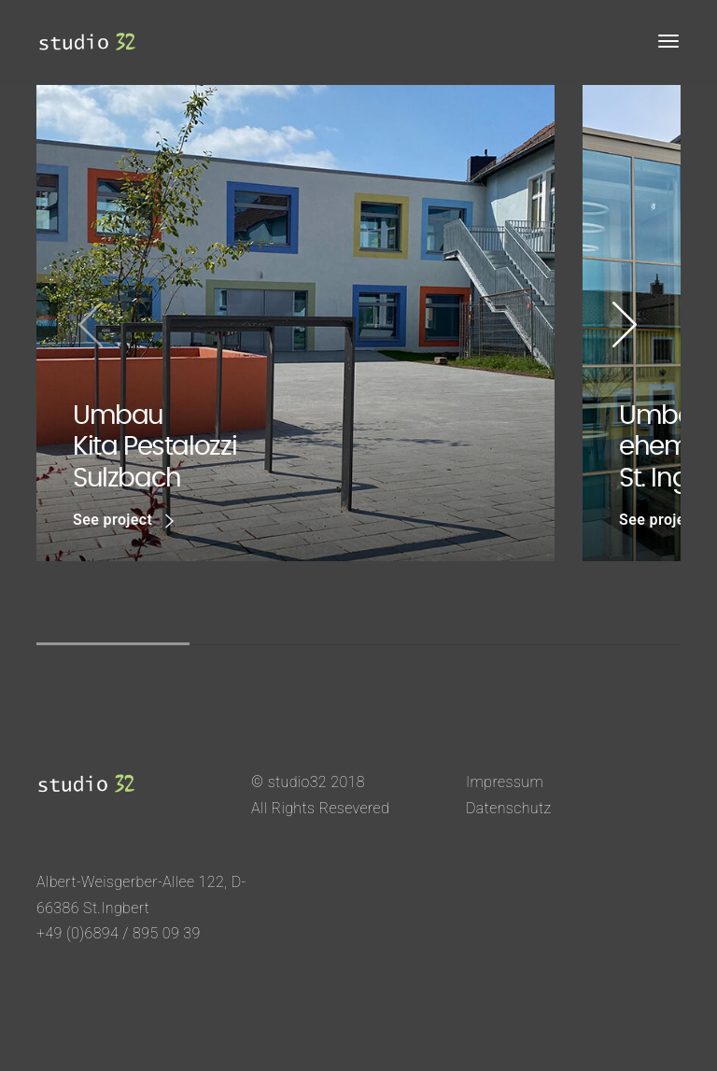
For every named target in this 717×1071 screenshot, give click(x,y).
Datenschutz (509, 808)
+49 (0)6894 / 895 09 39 (118, 933)
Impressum (504, 782)
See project (123, 521)
